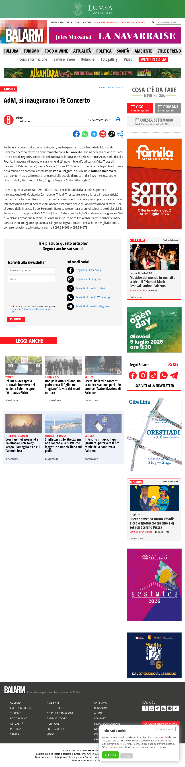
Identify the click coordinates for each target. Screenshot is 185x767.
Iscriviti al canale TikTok (86, 288)
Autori (98, 713)
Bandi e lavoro (64, 59)
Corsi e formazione (33, 59)
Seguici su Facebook (84, 270)
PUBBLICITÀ (57, 22)
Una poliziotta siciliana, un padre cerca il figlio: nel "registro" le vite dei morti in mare (63, 387)
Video (128, 59)
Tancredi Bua (54, 400)
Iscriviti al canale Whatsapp (88, 297)
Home (102, 87)
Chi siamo (100, 702)
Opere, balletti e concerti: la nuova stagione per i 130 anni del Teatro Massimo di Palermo (103, 387)
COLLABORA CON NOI (133, 22)
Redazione (13, 400)
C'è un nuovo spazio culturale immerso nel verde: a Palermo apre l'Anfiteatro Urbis (20, 387)
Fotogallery (109, 59)
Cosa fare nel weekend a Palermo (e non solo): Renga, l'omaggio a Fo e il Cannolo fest (22, 445)
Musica (119, 87)
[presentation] (35, 292)
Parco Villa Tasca (138, 290)
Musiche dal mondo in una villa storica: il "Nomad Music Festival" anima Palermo (152, 281)
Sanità (14, 734)
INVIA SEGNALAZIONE (106, 22)
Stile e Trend (55, 708)
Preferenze (126, 756)
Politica (15, 729)
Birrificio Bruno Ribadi (141, 531)
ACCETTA (110, 755)
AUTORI (87, 22)
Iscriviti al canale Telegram (88, 306)
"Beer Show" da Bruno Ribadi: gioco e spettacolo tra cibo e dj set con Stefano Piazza (152, 523)
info (161, 737)
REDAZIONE (73, 22)
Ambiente (53, 702)
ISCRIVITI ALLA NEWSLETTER (154, 385)
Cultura (110, 87)
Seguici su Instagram (84, 279)
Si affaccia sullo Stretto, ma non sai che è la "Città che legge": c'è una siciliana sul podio (63, 445)
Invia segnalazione (107, 723)
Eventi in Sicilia (20, 708)
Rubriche (87, 59)
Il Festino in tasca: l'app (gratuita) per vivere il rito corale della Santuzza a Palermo (102, 445)
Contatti (100, 718)
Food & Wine (18, 718)
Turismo (16, 713)
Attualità (16, 723)
